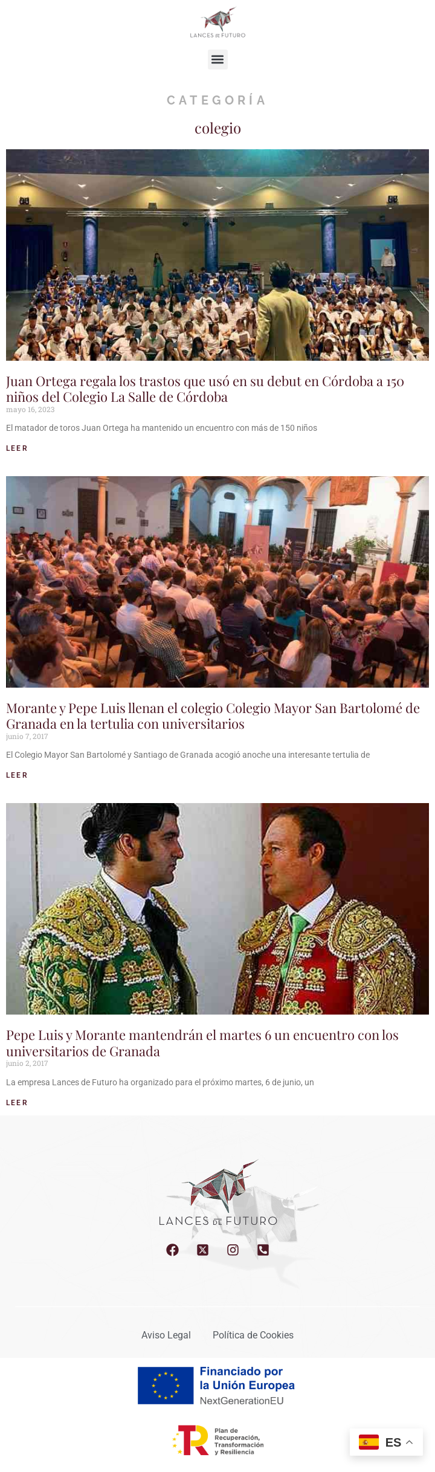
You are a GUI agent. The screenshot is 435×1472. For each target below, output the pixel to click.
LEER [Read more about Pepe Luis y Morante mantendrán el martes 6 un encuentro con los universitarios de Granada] (17, 1103)
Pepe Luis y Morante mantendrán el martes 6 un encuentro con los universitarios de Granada (202, 1042)
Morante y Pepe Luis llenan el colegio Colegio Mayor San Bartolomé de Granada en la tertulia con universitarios (213, 715)
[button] (218, 59)
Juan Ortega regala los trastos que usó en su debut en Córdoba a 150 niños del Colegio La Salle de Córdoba (205, 388)
